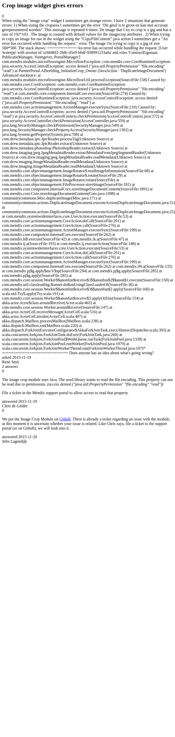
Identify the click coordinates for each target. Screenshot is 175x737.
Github (65, 419)
